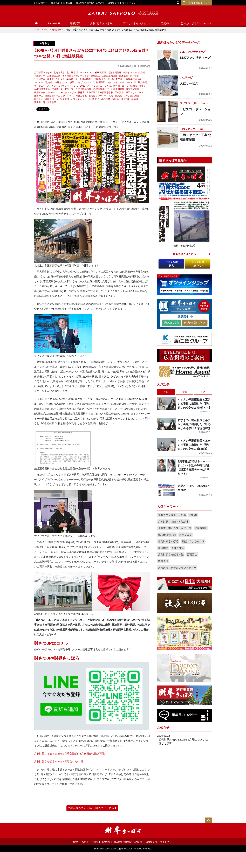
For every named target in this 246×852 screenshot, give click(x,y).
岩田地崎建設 (86, 79)
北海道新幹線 (114, 72)
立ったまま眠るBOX (81, 89)
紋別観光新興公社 (135, 89)
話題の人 (166, 23)
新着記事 (75, 23)
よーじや (64, 89)
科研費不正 (100, 72)
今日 (166, 392)
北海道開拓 (200, 528)
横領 (72, 82)
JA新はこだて (61, 82)
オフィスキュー (78, 99)
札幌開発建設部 (101, 89)
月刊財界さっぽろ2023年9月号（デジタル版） (59, 761)
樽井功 (142, 85)
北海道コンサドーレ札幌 (101, 95)
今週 (184, 392)
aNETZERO (126, 82)
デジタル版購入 (171, 264)
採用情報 (67, 2)
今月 (203, 392)
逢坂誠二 (95, 75)
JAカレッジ (53, 92)
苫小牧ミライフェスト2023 (71, 85)
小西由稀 (105, 99)
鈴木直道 (163, 561)
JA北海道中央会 (42, 89)
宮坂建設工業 (53, 75)
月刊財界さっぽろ (43, 72)
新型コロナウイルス (193, 541)
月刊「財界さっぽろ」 (101, 23)
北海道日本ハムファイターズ (59, 95)
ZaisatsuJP (54, 23)
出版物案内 (113, 2)
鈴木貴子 (134, 75)
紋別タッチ (39, 92)
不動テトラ (39, 75)
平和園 (55, 89)
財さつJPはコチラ (51, 643)
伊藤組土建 (100, 79)
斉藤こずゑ (81, 95)
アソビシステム (94, 85)
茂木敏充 (123, 75)
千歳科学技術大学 (132, 79)
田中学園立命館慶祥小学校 (99, 92)
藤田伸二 (38, 95)
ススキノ (51, 85)
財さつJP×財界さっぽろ (56, 658)
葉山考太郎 (39, 102)
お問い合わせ (40, 2)
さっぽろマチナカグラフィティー (177, 567)
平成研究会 (39, 79)
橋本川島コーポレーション (75, 75)
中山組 (111, 79)
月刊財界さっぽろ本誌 (171, 554)
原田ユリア (131, 92)
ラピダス (60, 79)
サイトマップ (129, 2)
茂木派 (50, 79)
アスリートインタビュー (137, 23)
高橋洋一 (135, 99)
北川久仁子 (93, 99)
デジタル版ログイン (196, 3)
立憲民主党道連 (109, 75)
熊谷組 (141, 72)
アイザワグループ (85, 82)
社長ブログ (185, 535)
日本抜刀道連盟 (112, 85)
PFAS (119, 79)
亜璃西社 (192, 554)
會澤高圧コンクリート (107, 82)
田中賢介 (119, 92)
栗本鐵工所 (72, 79)
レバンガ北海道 (131, 95)
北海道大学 (59, 72)
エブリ (125, 85)
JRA (141, 92)
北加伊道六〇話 (167, 535)
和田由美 (125, 99)
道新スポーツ (51, 99)
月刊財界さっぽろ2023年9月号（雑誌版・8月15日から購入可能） (70, 753)
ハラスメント (86, 72)
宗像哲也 (64, 99)
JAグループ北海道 (43, 82)
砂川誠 (118, 95)
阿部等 (115, 99)
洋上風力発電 (140, 82)
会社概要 (55, 2)
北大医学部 (72, 72)
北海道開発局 (117, 89)
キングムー (39, 85)
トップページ (41, 29)
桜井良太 (38, 99)
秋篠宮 (81, 92)
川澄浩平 (51, 102)
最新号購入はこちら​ (184, 254)
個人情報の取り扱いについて (90, 2)
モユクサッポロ (68, 92)
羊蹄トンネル (129, 72)
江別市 (133, 85)
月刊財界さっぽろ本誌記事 (173, 521)
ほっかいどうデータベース (196, 23)
